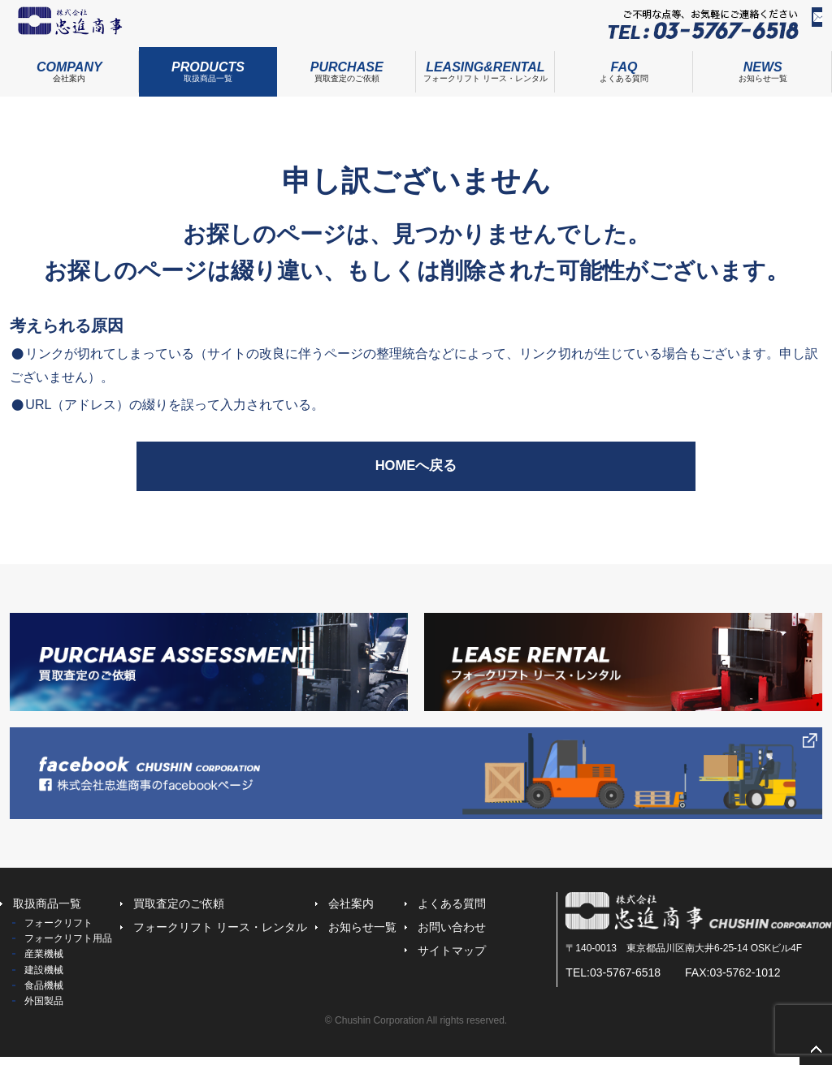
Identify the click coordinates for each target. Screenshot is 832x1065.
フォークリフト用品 (68, 947)
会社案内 (69, 73)
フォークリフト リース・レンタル (485, 73)
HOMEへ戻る (416, 475)
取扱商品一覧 (208, 73)
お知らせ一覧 (362, 935)
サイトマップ (452, 958)
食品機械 (43, 993)
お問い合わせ (778, 25)
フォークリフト (58, 932)
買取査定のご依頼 (346, 73)
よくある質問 (624, 73)
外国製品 (43, 1009)
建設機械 (43, 978)
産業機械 (43, 962)
